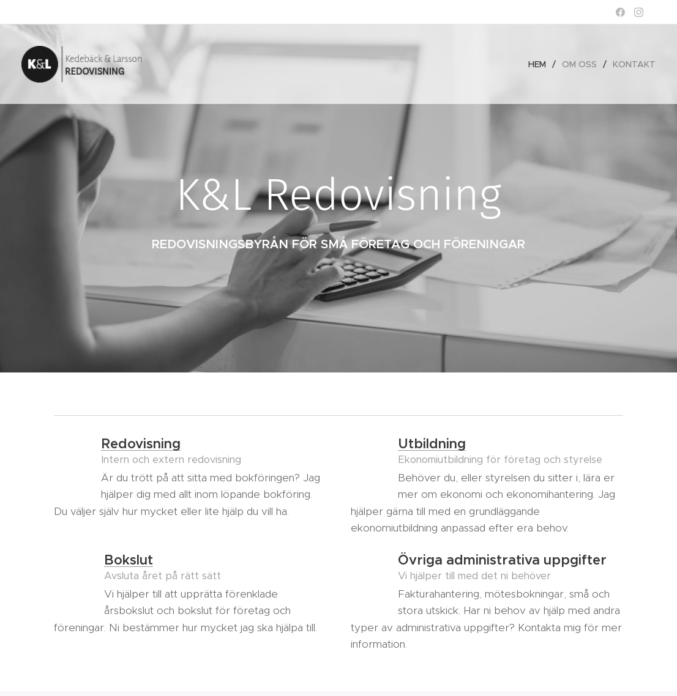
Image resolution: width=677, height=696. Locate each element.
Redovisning (141, 443)
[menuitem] (540, 64)
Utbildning (432, 443)
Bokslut (128, 560)
